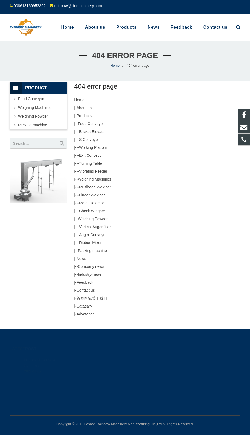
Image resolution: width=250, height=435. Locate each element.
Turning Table (90, 163)
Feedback (85, 282)
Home (79, 100)
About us (84, 108)
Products (84, 116)
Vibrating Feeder (93, 171)
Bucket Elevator (92, 131)
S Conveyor (89, 139)
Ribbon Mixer (90, 242)
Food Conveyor (91, 123)
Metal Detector (91, 203)
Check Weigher (92, 211)
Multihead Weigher (95, 187)
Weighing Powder (92, 219)
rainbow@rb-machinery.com (78, 6)
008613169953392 (30, 6)
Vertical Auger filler (95, 227)
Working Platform (93, 147)
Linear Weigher (92, 195)
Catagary (84, 306)
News (81, 258)
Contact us (86, 290)
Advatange (86, 314)
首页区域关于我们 (92, 298)
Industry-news (89, 274)
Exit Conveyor (91, 155)
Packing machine (92, 250)
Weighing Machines (94, 179)
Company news (91, 266)
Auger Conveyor (93, 235)
